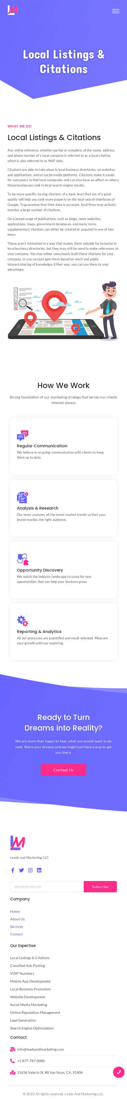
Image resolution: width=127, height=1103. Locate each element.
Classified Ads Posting (27, 965)
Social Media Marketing (28, 1004)
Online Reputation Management (35, 1012)
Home (15, 911)
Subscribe (100, 887)
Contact (16, 934)
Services (16, 926)
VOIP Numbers (22, 973)
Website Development (27, 997)
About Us (17, 919)
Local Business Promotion (30, 989)
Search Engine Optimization (32, 1028)
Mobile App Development (30, 981)
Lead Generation (23, 1020)
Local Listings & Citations (30, 958)
